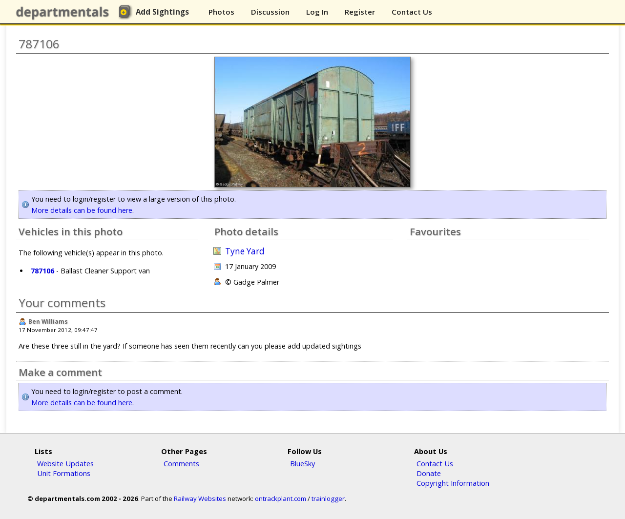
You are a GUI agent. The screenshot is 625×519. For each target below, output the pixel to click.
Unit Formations (63, 473)
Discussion (270, 12)
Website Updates (65, 463)
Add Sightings (162, 12)
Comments (181, 463)
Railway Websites (200, 498)
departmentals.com (64, 12)
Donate (429, 473)
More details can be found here (81, 210)
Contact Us (412, 12)
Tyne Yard (245, 251)
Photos (221, 12)
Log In (317, 12)
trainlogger (328, 498)
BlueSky (302, 463)
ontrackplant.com (280, 498)
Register (360, 12)
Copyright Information (453, 483)
